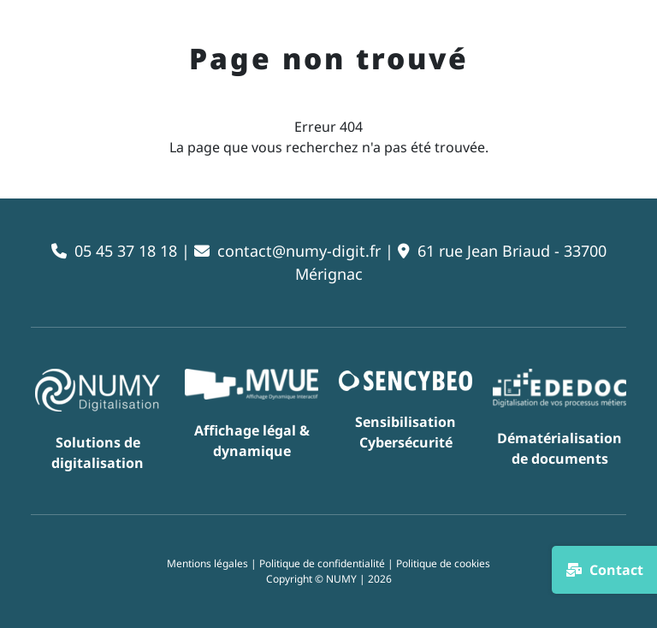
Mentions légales (207, 563)
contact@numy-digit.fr (299, 250)
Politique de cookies (443, 563)
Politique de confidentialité (322, 563)
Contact (604, 569)
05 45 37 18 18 (125, 250)
